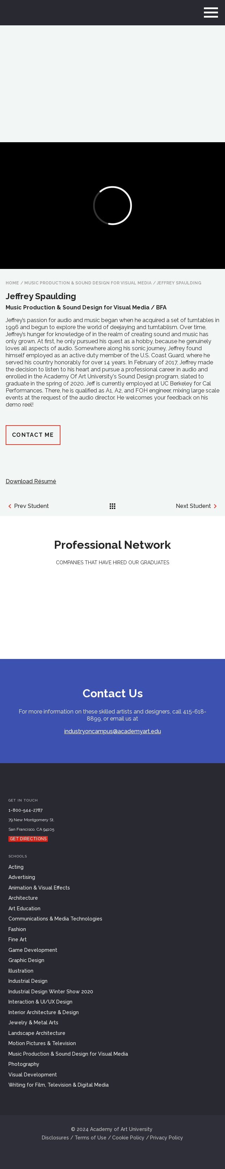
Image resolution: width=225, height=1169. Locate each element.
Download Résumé (31, 481)
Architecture (23, 898)
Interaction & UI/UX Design (40, 1002)
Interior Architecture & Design (43, 1012)
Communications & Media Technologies (55, 919)
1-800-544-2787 (25, 810)
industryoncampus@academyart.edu (112, 731)
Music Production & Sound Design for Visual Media (88, 283)
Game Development (32, 950)
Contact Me (33, 435)
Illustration (20, 971)
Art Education (24, 908)
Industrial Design (27, 981)
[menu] (211, 12)
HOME (12, 283)
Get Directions (28, 838)
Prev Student (27, 506)
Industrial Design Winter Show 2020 (50, 991)
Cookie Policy (128, 1137)
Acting (16, 867)
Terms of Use (91, 1137)
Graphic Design (26, 960)
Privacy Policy (166, 1137)
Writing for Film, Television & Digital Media (58, 1085)
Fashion (17, 929)
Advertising (21, 877)
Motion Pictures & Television (42, 1043)
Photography (23, 1064)
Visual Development (32, 1074)
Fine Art (17, 939)
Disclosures (55, 1137)
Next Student (197, 506)
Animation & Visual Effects (39, 888)
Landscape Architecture (36, 1033)
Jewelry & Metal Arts (33, 1022)
